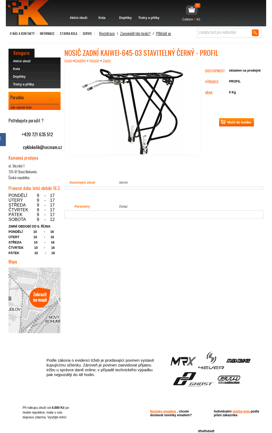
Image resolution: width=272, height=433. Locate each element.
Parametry (82, 206)
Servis (87, 33)
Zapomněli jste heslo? (135, 33)
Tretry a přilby (149, 10)
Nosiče (94, 61)
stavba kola (241, 411)
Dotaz (123, 206)
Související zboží (82, 182)
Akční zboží (78, 10)
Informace (47, 33)
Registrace (107, 33)
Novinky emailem (163, 411)
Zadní (107, 61)
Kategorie (21, 53)
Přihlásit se (163, 33)
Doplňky (125, 10)
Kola (102, 10)
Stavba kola (68, 33)
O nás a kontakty (22, 33)
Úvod (68, 61)
